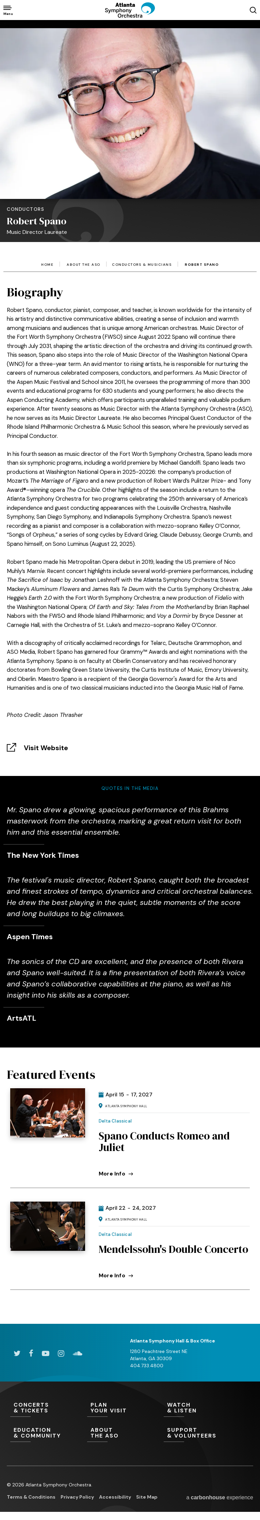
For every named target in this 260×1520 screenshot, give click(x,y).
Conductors (25, 209)
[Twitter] (17, 1353)
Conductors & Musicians (142, 264)
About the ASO (83, 264)
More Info (116, 1173)
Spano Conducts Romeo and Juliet (164, 1141)
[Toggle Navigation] (7, 10)
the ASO (126, 1433)
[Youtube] (45, 1353)
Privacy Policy (77, 1497)
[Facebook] (31, 1353)
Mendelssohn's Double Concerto (173, 1249)
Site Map (147, 1497)
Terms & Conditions (31, 1497)
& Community (49, 1433)
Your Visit (126, 1408)
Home (47, 264)
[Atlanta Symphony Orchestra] (130, 16)
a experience (219, 1497)
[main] (130, 661)
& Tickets (49, 1408)
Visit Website (46, 747)
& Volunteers (202, 1433)
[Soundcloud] (77, 1353)
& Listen (202, 1408)
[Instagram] (61, 1353)
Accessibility (115, 1497)
